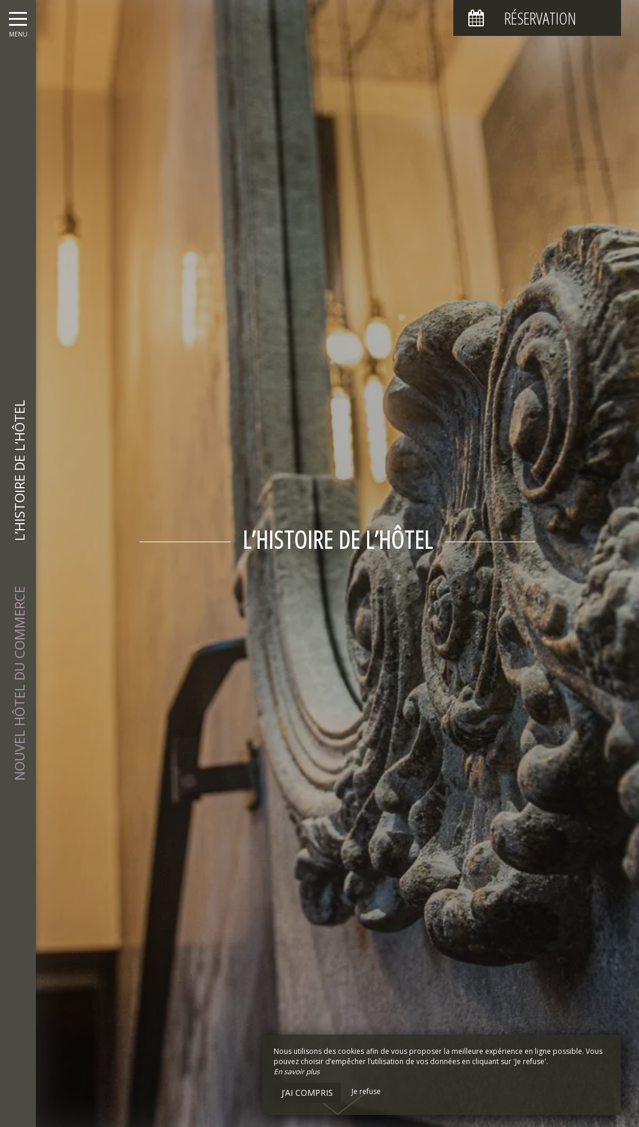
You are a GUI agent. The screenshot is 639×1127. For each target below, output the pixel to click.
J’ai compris (307, 1092)
